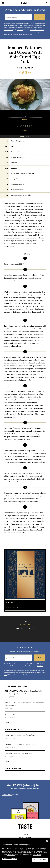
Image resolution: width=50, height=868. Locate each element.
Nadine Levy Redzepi (26, 68)
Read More (11, 602)
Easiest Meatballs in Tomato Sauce (18, 753)
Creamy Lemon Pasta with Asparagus (19, 744)
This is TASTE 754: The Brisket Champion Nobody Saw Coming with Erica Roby (24, 692)
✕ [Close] (47, 841)
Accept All (40, 860)
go (39, 17)
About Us (25, 835)
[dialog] (25, 853)
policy (39, 32)
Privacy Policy (11, 854)
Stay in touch (7, 794)
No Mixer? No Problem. (14, 714)
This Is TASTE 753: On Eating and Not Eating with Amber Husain (24, 704)
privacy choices (37, 854)
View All (9, 723)
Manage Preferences (9, 859)
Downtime (25, 625)
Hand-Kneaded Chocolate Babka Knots (20, 735)
